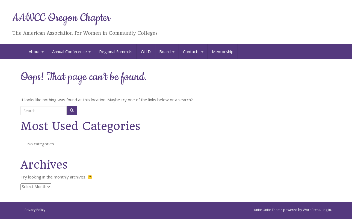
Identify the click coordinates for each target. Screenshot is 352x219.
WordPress (311, 210)
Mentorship (222, 51)
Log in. (327, 210)
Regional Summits (115, 51)
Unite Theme (272, 210)
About (36, 51)
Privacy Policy (35, 210)
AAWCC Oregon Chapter (61, 18)
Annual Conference (71, 51)
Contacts (193, 51)
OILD (146, 51)
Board (166, 51)
